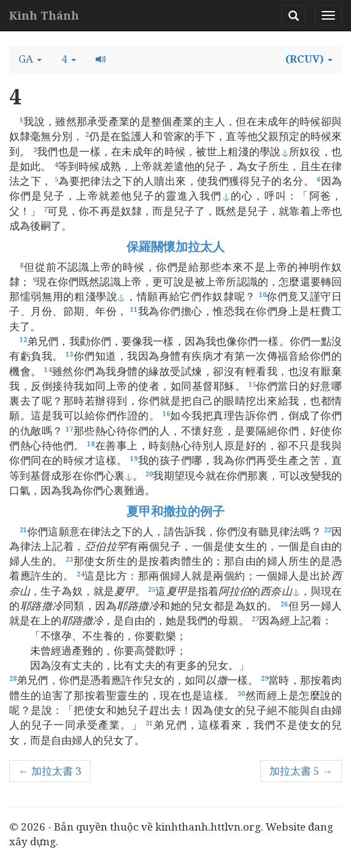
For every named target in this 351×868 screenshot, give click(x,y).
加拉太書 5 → (301, 771)
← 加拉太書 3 (50, 771)
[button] (30, 58)
